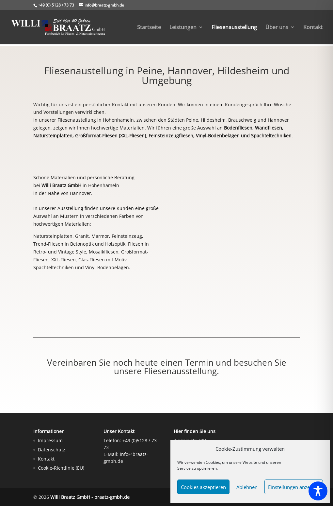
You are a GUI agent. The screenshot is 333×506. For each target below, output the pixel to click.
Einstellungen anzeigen (293, 487)
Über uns (276, 28)
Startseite (149, 28)
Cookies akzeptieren (203, 487)
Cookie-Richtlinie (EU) (61, 468)
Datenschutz (51, 449)
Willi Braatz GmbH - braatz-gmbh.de (90, 497)
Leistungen (183, 28)
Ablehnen (247, 487)
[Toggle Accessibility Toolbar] (318, 491)
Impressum (50, 440)
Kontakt (313, 28)
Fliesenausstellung (234, 28)
